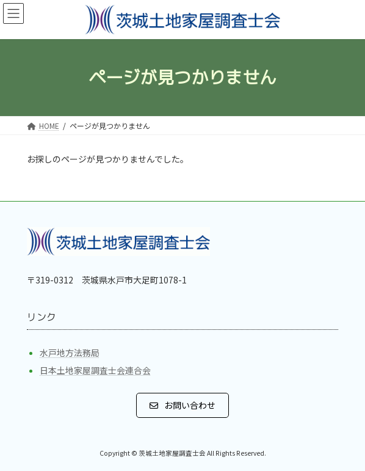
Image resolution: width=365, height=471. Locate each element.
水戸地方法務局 (69, 352)
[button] (182, 405)
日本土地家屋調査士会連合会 (95, 370)
